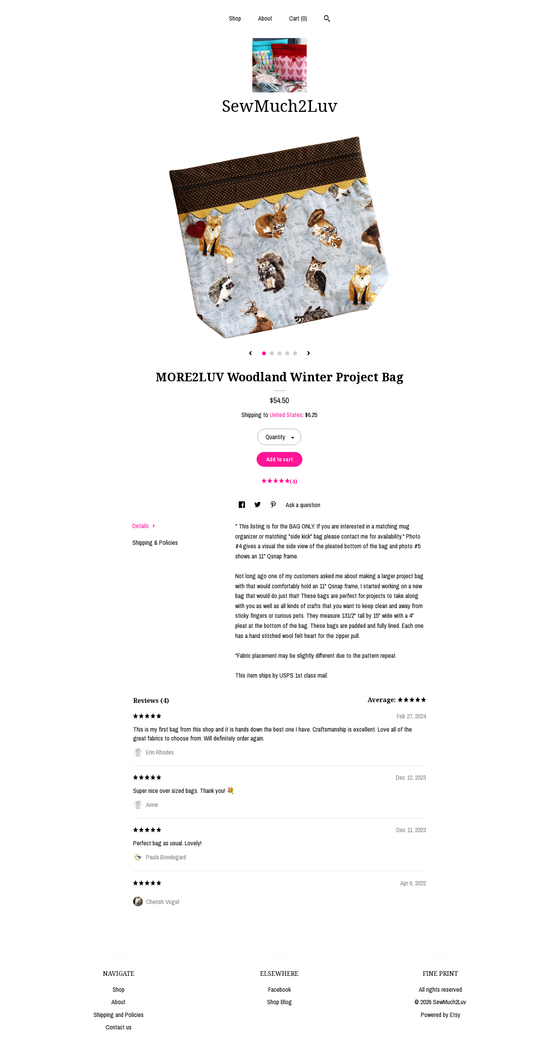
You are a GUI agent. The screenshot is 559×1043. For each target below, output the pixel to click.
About (265, 18)
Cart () (298, 18)
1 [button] (264, 353)
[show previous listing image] (250, 353)
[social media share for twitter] (258, 505)
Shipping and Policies (119, 1014)
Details (143, 526)
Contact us (119, 1027)
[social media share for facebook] (243, 505)
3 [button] (279, 353)
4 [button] (287, 353)
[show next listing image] (309, 353)
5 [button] (295, 353)
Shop (235, 18)
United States (286, 414)
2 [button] (272, 353)
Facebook (279, 989)
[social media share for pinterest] (274, 505)
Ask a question (303, 505)
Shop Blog (279, 1002)
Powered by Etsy (440, 1014)
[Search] (327, 19)
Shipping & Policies (155, 542)
